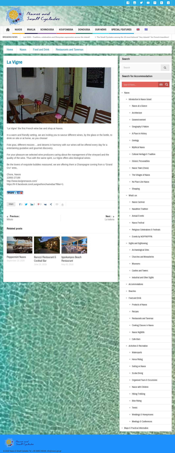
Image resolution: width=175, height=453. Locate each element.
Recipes (135, 311)
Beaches (132, 291)
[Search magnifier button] (166, 84)
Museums (136, 263)
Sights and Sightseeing (138, 243)
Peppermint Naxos (16, 257)
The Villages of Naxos (141, 175)
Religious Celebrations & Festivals (146, 229)
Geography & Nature (140, 126)
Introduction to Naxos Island (140, 99)
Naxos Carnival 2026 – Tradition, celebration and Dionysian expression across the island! (55, 37)
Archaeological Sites (140, 250)
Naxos (18, 31)
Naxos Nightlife (138, 332)
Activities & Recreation (138, 346)
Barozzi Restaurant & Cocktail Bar (45, 258)
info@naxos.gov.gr (54, 451)
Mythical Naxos (138, 147)
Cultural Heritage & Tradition (143, 154)
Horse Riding (137, 359)
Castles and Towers (140, 270)
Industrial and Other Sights (143, 277)
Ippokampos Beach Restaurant (71, 258)
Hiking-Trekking (138, 394)
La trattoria (87, 218)
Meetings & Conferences (142, 421)
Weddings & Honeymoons (142, 414)
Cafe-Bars (136, 339)
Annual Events (138, 216)
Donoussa (84, 31)
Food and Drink (41, 49)
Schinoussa (47, 31)
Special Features (121, 31)
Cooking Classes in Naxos (143, 325)
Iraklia (31, 31)
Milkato (33, 218)
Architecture (137, 112)
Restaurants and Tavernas (69, 49)
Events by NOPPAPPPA (142, 236)
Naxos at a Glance (139, 106)
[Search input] (140, 84)
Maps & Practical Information (136, 428)
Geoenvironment (139, 119)
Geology (135, 140)
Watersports (137, 352)
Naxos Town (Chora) (140, 168)
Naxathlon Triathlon (140, 209)
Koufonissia (66, 31)
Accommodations (136, 284)
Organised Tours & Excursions (144, 380)
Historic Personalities (141, 161)
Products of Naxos (139, 304)
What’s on (133, 195)
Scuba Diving (137, 373)
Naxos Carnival (138, 202)
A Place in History (139, 133)
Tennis (134, 407)
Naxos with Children (140, 387)
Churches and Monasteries (143, 256)
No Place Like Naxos (140, 181)
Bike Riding (136, 400)
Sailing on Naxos (139, 366)
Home (10, 49)
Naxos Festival (138, 222)
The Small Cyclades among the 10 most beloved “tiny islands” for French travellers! (137, 37)
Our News (101, 31)
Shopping (136, 188)
